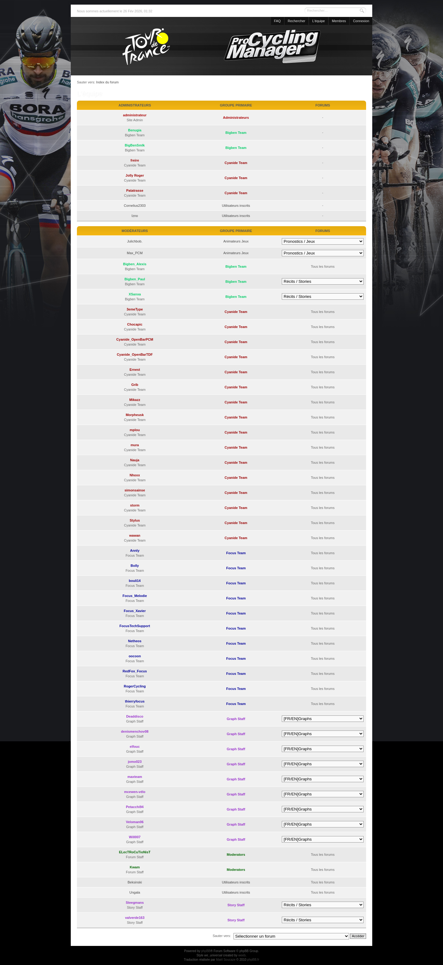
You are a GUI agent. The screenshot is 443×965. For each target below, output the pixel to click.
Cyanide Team (236, 163)
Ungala (135, 892)
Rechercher (296, 21)
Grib (134, 384)
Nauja (134, 460)
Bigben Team (235, 132)
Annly (135, 550)
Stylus (135, 520)
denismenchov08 (134, 731)
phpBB (205, 951)
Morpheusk (135, 415)
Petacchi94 (134, 807)
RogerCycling (135, 686)
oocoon (135, 656)
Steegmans (135, 902)
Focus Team (235, 553)
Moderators (236, 854)
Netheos (134, 641)
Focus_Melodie (134, 596)
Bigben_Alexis (134, 264)
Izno (135, 216)
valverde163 (135, 917)
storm (135, 505)
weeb (241, 955)
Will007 (135, 837)
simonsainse (135, 490)
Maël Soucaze (225, 959)
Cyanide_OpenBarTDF (135, 354)
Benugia (134, 130)
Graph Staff (236, 719)
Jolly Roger (135, 175)
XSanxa (135, 294)
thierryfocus (135, 701)
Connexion (361, 21)
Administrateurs (236, 117)
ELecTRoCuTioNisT (134, 852)
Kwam (135, 867)
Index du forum (107, 82)
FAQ (277, 21)
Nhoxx (135, 475)
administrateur (134, 115)
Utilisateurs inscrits (236, 205)
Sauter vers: (222, 936)
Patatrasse (134, 190)
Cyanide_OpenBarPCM (134, 339)
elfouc (135, 746)
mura (135, 445)
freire (134, 160)
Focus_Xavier (135, 611)
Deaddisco (134, 716)
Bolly (135, 565)
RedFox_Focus (135, 671)
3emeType (135, 309)
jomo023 (135, 761)
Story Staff (236, 905)
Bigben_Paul (135, 279)
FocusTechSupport (134, 626)
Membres (339, 21)
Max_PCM (134, 253)
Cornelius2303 (135, 205)
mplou (135, 430)
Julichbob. (134, 241)
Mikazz (134, 400)
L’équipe (318, 21)
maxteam (134, 777)
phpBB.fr (253, 959)
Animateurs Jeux (236, 241)
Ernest (135, 369)
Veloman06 (134, 822)
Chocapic (134, 324)
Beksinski (135, 882)
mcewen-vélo (134, 792)
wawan (134, 535)
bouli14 (135, 581)
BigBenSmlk (135, 145)
